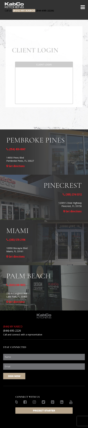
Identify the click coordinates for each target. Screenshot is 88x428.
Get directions (15, 166)
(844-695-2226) (29, 10)
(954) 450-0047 (15, 149)
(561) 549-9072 (15, 285)
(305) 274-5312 (72, 194)
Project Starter (44, 410)
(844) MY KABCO (12, 326)
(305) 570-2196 (15, 240)
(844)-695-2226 (12, 330)
